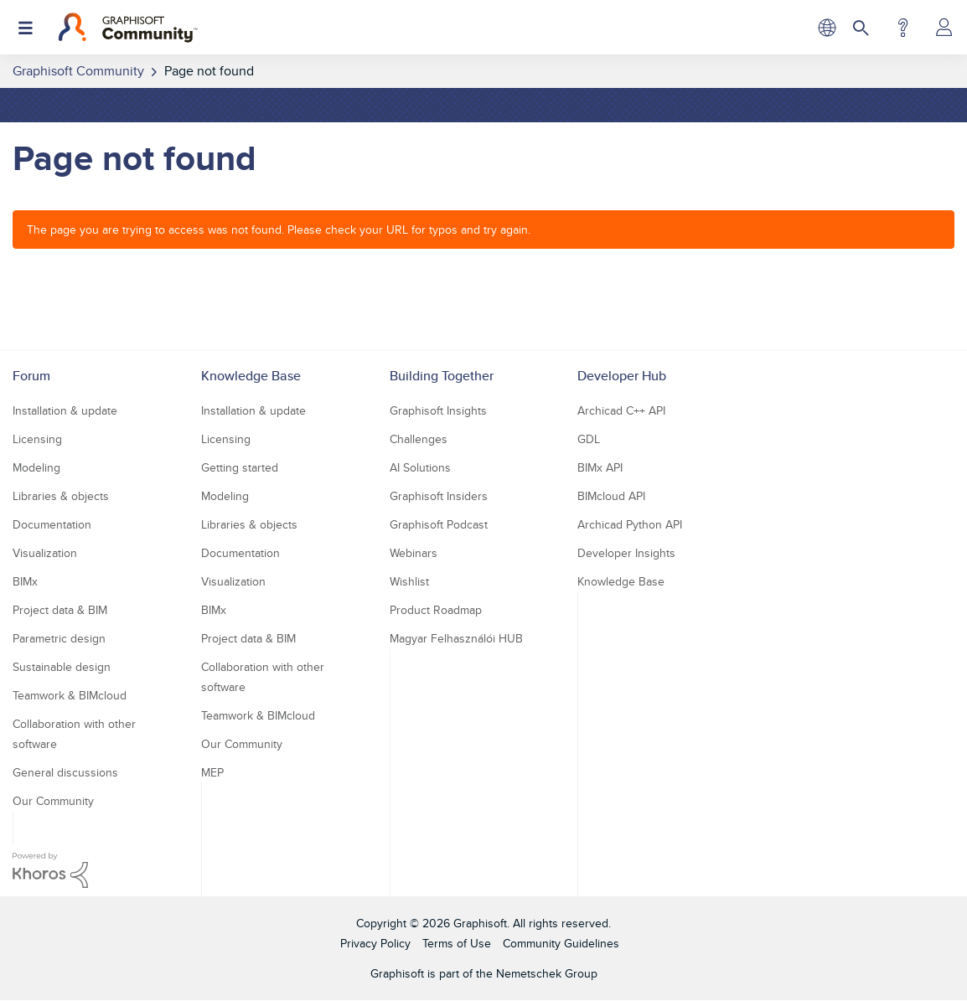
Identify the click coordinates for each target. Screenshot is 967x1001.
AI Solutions (420, 467)
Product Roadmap (436, 609)
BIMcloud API (611, 496)
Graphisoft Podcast (439, 524)
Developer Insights (626, 552)
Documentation (52, 524)
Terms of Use (456, 943)
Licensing (37, 439)
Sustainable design (62, 666)
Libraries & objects (61, 496)
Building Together (442, 375)
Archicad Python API (629, 524)
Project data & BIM (60, 609)
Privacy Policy (375, 943)
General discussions (65, 772)
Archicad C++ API (621, 410)
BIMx (25, 581)
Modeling (36, 467)
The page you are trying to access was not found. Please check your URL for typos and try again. (278, 229)
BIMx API (600, 467)
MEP (212, 772)
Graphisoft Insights (438, 410)
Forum (31, 375)
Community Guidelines (561, 943)
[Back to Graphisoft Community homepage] (127, 28)
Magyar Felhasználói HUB (456, 638)
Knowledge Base (251, 375)
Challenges (418, 439)
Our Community (53, 800)
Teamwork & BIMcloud (70, 695)
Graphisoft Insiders (439, 496)
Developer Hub (621, 375)
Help (903, 27)
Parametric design (59, 638)
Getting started (239, 467)
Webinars (413, 552)
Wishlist (409, 581)
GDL (588, 439)
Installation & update (65, 410)
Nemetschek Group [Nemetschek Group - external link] (546, 973)
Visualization (45, 552)
